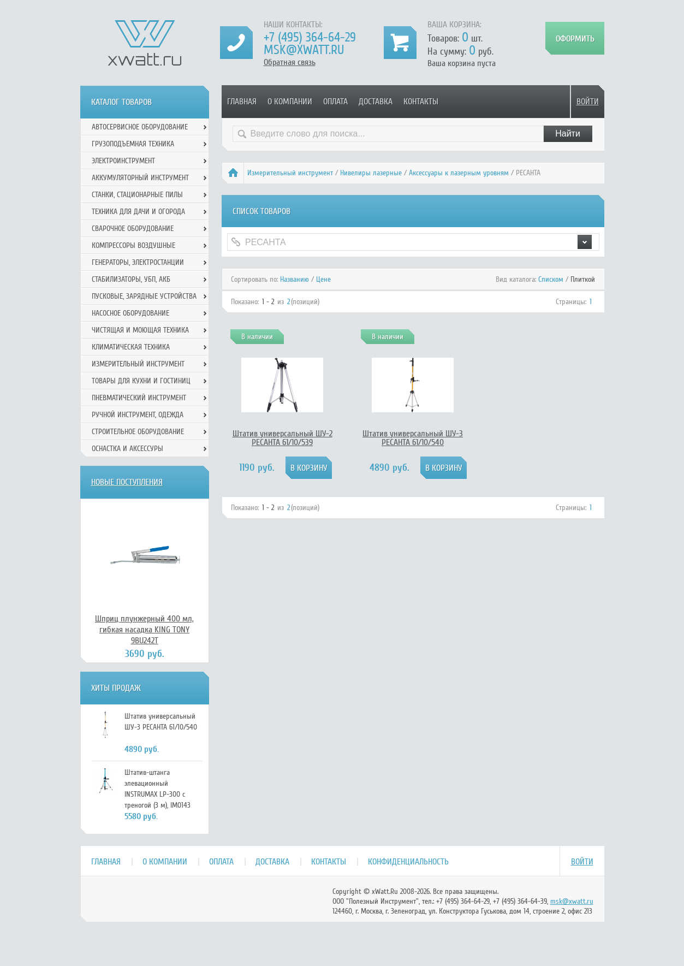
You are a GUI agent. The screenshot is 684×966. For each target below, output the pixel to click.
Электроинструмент (123, 160)
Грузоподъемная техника (133, 144)
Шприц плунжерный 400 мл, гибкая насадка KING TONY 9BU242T (144, 629)
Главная (242, 101)
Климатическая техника (131, 347)
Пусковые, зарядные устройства (144, 296)
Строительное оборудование (138, 431)
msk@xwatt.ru (304, 50)
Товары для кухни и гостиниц (141, 381)
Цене (323, 279)
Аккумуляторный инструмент (140, 177)
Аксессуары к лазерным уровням (459, 172)
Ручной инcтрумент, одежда (137, 414)
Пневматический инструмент (139, 397)
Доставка (375, 101)
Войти (587, 101)
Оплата (335, 101)
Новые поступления (127, 482)
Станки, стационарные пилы (137, 194)
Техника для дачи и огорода (138, 211)
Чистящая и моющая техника (140, 330)
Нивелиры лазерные (371, 172)
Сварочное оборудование (133, 228)
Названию (294, 279)
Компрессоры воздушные (133, 245)
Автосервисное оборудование (140, 127)
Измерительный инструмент (290, 172)
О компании (289, 101)
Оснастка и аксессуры (127, 448)
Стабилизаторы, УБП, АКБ (131, 279)
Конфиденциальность (408, 861)
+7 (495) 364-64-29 (310, 37)
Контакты (420, 101)
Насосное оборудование (130, 313)
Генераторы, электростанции (138, 262)
